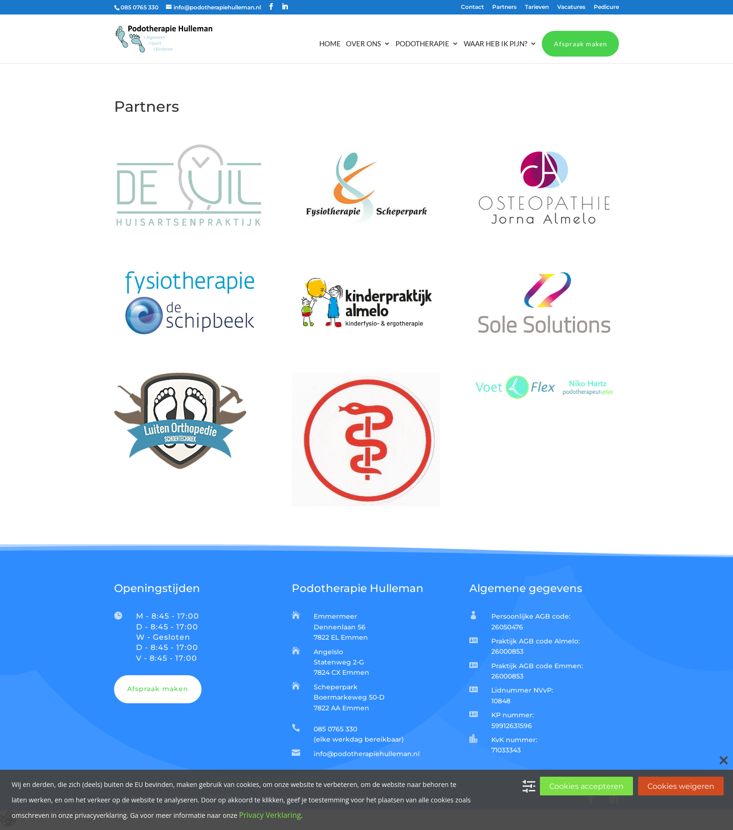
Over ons (363, 44)
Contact (472, 7)
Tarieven (537, 7)
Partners (504, 7)
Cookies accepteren (586, 786)
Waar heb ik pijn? (495, 44)
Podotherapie (422, 44)
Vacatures (571, 7)
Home (330, 44)
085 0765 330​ (335, 729)
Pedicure (606, 7)
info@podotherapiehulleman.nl (367, 754)
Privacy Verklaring (270, 815)
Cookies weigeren (680, 786)
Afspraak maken (580, 44)
